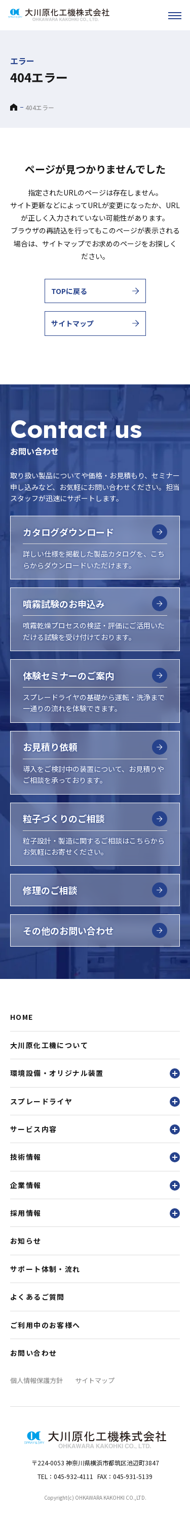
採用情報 (95, 1213)
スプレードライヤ (95, 1101)
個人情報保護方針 (36, 1380)
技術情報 (95, 1157)
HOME (21, 1017)
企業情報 (95, 1185)
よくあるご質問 (37, 1297)
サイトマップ (95, 1380)
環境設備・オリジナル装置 (95, 1073)
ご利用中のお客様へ (45, 1325)
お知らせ (26, 1241)
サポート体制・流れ (45, 1269)
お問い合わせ (33, 1353)
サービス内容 (95, 1129)
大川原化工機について (49, 1045)
